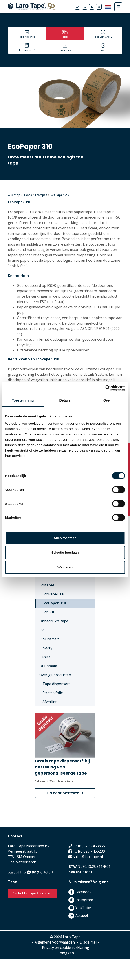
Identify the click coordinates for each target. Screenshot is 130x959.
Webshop (14, 195)
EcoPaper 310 (60, 195)
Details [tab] (65, 400)
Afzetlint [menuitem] (49, 701)
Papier (44, 656)
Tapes (65, 37)
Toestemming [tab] (23, 400)
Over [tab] (107, 400)
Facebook (83, 891)
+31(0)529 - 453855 (89, 845)
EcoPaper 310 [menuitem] (54, 603)
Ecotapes (41, 195)
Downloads (65, 50)
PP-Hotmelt (49, 638)
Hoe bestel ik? (27, 50)
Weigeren (65, 567)
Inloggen (66, 952)
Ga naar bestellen (63, 793)
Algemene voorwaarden (55, 942)
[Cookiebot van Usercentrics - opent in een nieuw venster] (105, 388)
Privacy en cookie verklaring (65, 947)
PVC (42, 630)
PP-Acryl (46, 647)
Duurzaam (48, 665)
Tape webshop (26, 37)
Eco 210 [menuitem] (48, 612)
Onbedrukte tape (53, 621)
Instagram (84, 899)
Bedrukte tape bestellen (32, 893)
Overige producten (55, 674)
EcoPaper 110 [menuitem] (53, 594)
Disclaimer (88, 942)
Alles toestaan (65, 538)
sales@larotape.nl (88, 856)
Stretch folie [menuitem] (52, 692)
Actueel (81, 915)
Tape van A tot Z (103, 37)
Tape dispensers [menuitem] (56, 683)
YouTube (83, 907)
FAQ (103, 50)
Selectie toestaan (65, 552)
